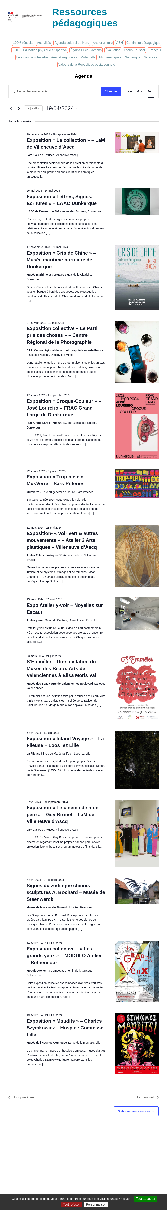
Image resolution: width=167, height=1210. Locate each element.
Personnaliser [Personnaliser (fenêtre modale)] (96, 1204)
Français (155, 50)
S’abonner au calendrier (134, 1111)
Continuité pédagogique (143, 43)
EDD (15, 50)
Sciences (150, 57)
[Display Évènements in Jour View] (151, 91)
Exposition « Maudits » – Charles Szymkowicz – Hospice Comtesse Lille (65, 1027)
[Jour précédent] (10, 108)
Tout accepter (145, 1198)
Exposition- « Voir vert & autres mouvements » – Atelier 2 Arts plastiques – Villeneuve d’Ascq (62, 540)
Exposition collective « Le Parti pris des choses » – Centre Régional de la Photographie (62, 335)
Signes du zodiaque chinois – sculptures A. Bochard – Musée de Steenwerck (66, 892)
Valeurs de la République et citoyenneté (86, 64)
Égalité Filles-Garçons (86, 50)
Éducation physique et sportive (45, 50)
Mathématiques (110, 57)
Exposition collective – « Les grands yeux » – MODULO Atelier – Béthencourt (64, 955)
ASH (119, 43)
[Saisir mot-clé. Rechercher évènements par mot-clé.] (55, 91)
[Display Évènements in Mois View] (140, 91)
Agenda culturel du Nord (71, 43)
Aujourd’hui (33, 108)
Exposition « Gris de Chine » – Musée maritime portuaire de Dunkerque (61, 259)
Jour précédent (21, 1097)
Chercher (111, 91)
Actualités (44, 43)
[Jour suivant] (18, 108)
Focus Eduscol (134, 50)
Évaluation (112, 50)
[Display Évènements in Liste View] (129, 91)
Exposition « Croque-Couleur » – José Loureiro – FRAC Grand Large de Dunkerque (64, 407)
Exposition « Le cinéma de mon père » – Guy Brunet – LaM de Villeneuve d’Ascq (63, 814)
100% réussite (23, 43)
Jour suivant (147, 1097)
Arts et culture (103, 43)
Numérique (132, 57)
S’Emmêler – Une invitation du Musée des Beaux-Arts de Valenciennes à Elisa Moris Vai (61, 668)
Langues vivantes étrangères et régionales (46, 57)
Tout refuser (71, 1204)
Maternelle (88, 57)
